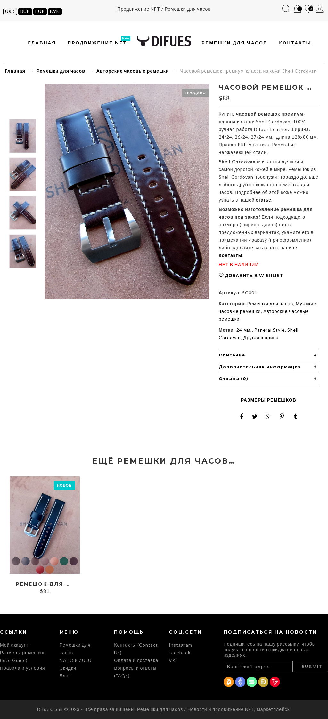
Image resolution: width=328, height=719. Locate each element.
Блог (65, 675)
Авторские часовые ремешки (132, 71)
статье (263, 200)
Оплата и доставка (136, 660)
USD (10, 11)
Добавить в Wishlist (254, 275)
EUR (40, 11)
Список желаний (309, 9)
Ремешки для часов (234, 42)
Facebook (180, 652)
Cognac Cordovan (54, 561)
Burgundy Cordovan (44, 561)
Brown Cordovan (35, 561)
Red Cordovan (40, 569)
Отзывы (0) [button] (233, 378)
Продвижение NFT (97, 42)
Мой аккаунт (320, 9)
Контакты (295, 42)
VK (172, 660)
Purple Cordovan (73, 561)
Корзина (297, 9)
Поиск (286, 9)
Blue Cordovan (25, 561)
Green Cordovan (64, 561)
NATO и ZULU (76, 660)
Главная (42, 42)
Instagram (180, 645)
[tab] (268, 355)
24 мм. (243, 329)
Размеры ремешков (268, 400)
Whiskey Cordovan (49, 569)
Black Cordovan (16, 561)
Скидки (68, 668)
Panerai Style (269, 329)
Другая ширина (261, 337)
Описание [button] (232, 354)
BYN (55, 11)
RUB (25, 11)
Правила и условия (22, 668)
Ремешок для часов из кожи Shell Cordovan (44, 584)
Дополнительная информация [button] (260, 366)
